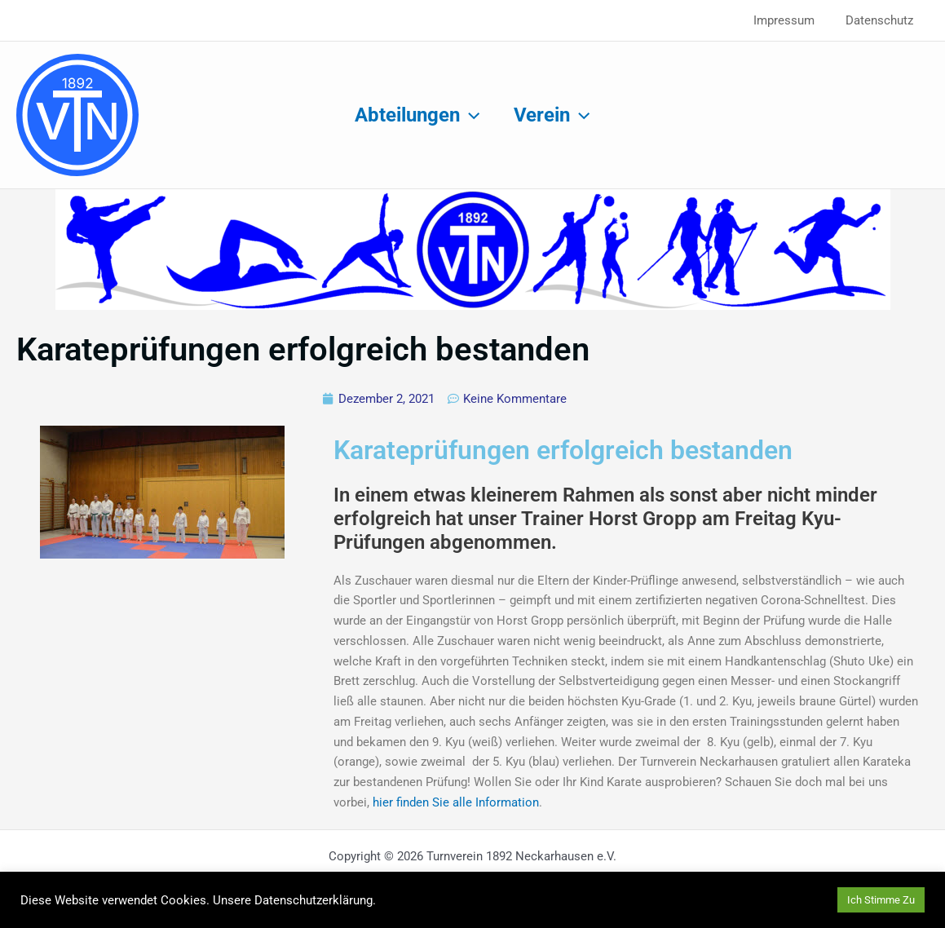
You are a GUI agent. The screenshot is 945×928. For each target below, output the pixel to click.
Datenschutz (882, 20)
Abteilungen (414, 115)
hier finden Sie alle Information (456, 802)
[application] (467, 115)
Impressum (793, 20)
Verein (555, 115)
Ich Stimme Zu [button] (881, 900)
